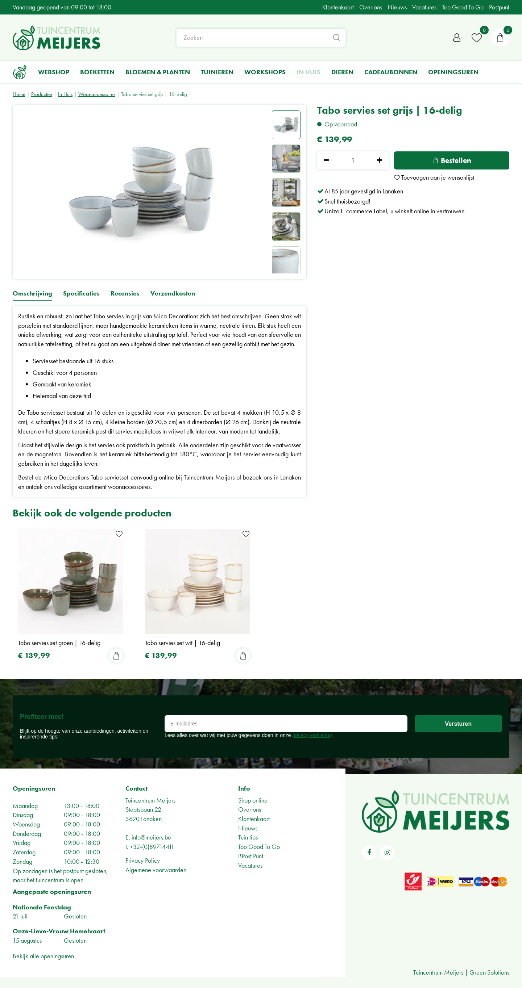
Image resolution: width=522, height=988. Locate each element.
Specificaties (81, 293)
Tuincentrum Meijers (150, 800)
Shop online (253, 800)
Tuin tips (248, 837)
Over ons (249, 809)
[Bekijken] (500, 38)
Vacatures (250, 865)
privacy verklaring (312, 735)
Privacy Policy (142, 860)
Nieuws (247, 828)
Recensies (125, 293)
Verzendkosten (172, 293)
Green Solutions (489, 972)
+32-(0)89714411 (152, 846)
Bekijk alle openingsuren (43, 956)
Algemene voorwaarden (155, 870)
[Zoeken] (261, 38)
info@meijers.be (151, 837)
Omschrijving (32, 293)
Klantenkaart (254, 819)
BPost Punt (250, 856)
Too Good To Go (259, 846)
